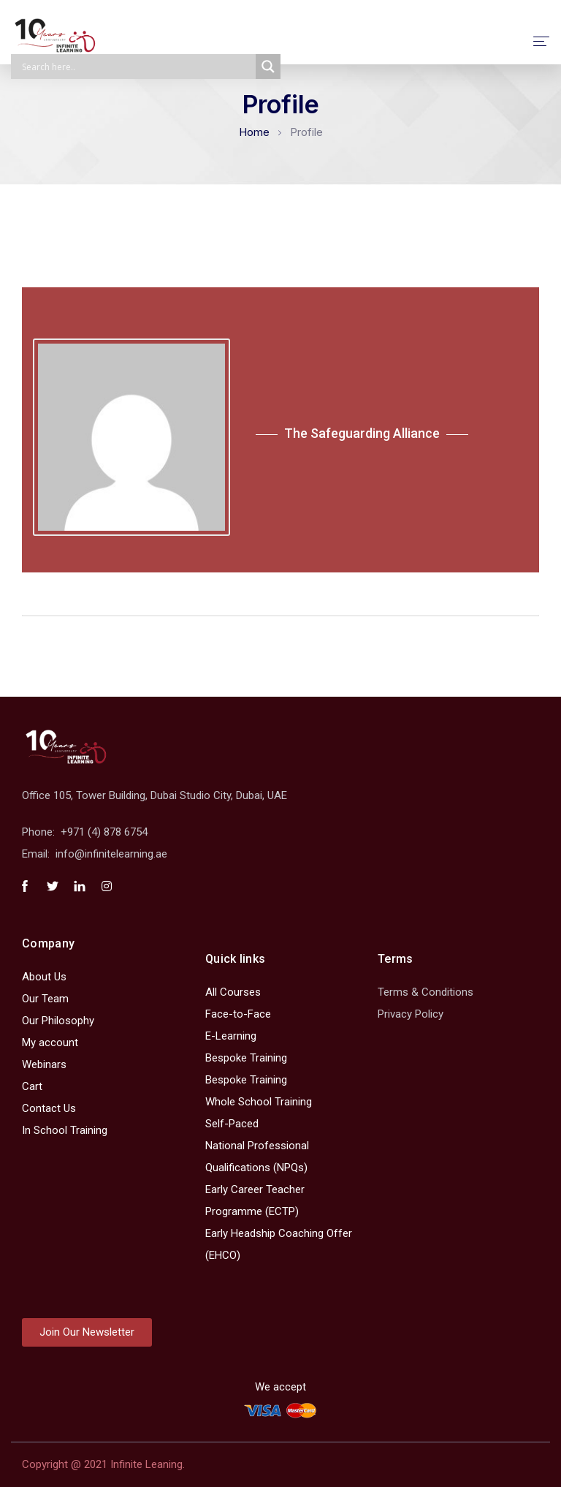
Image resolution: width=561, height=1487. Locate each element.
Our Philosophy (58, 1020)
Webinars (44, 1064)
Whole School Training (258, 1101)
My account (50, 1042)
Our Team (45, 998)
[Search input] (137, 66)
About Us (44, 976)
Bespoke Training (246, 1057)
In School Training (64, 1130)
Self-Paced (232, 1123)
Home (254, 132)
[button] (87, 1332)
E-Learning (230, 1036)
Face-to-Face (238, 1014)
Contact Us (49, 1108)
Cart (32, 1086)
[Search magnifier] (268, 66)
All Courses (233, 992)
